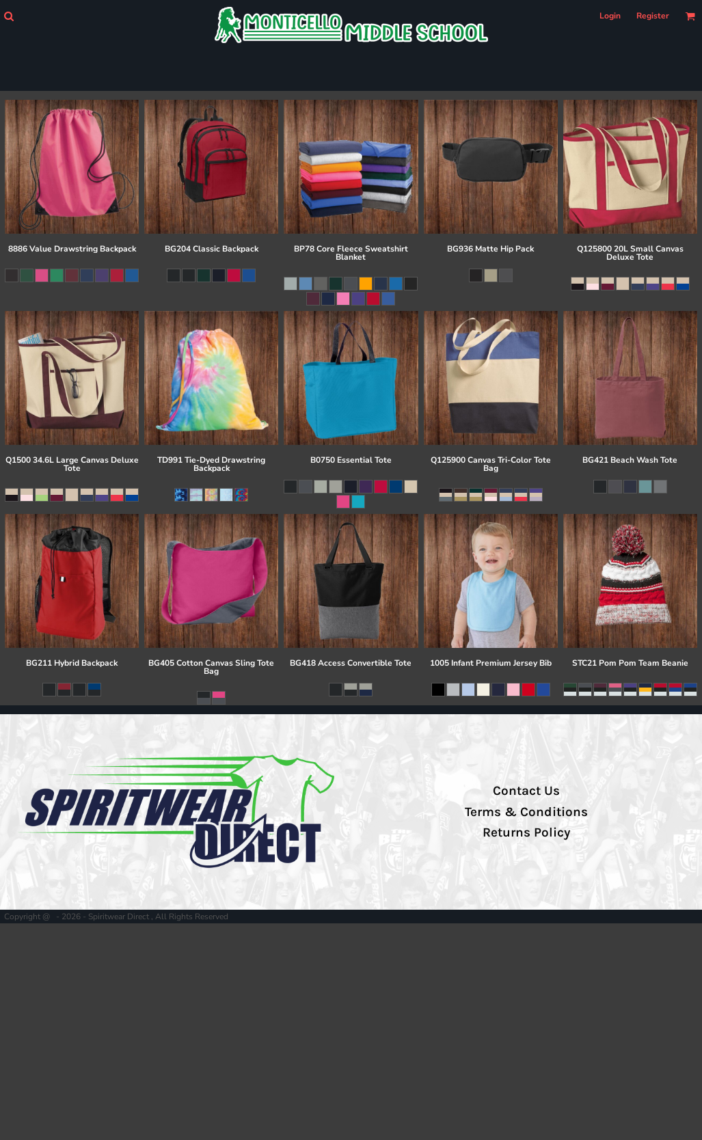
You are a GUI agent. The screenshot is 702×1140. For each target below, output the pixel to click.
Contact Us (526, 790)
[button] (8, 16)
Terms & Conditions (526, 811)
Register (652, 15)
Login (610, 15)
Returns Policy (526, 832)
